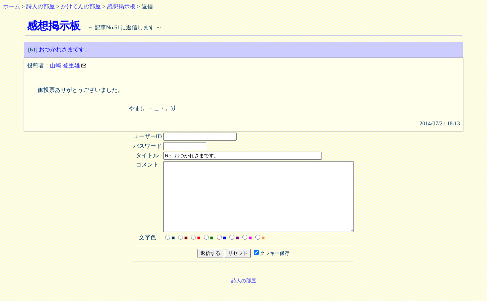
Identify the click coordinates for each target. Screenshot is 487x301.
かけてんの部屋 (81, 6)
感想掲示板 (121, 6)
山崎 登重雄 (65, 65)
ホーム (11, 6)
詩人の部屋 (40, 6)
